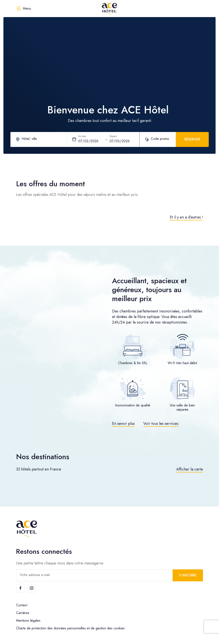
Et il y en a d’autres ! (186, 217)
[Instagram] (31, 588)
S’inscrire (188, 575)
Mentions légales (28, 620)
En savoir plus (123, 423)
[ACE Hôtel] (109, 8)
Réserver (192, 139)
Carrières (22, 612)
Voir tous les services (160, 423)
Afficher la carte (189, 469)
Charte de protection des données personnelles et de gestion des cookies (70, 628)
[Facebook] (20, 588)
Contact (21, 605)
